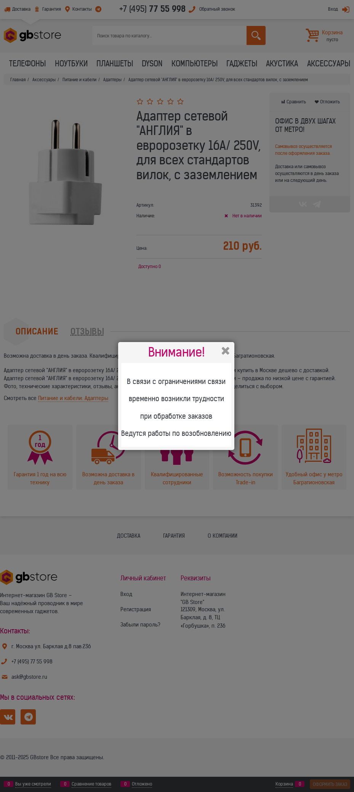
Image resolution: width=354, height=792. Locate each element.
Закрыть (225, 351)
